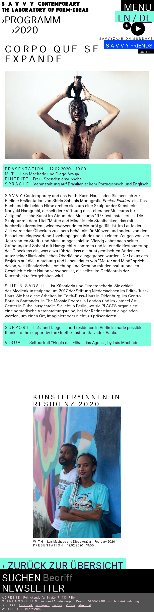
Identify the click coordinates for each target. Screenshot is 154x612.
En (124, 16)
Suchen (21, 576)
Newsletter (33, 586)
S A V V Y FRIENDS (129, 44)
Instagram (42, 604)
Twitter (57, 604)
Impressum (33, 608)
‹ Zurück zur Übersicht (63, 563)
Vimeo (70, 604)
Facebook (26, 604)
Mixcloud (84, 604)
